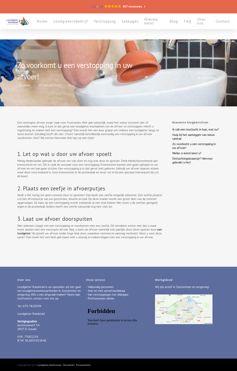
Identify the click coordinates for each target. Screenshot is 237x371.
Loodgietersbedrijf (83, 26)
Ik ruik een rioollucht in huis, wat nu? (195, 129)
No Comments (203, 78)
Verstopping (117, 26)
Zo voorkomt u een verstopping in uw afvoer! (194, 146)
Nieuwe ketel (164, 26)
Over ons (208, 26)
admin (27, 85)
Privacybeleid (83, 365)
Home (54, 26)
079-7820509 (32, 306)
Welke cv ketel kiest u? (186, 153)
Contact (225, 26)
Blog (180, 26)
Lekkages (142, 26)
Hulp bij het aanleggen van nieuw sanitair (193, 136)
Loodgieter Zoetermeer (50, 365)
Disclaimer (69, 365)
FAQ (194, 26)
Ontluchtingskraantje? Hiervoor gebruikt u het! (192, 160)
